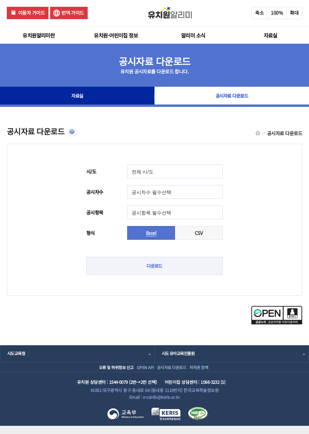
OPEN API (138, 371)
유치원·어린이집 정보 (116, 35)
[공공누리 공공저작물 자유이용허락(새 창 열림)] (276, 322)
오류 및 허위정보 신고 (100, 371)
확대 (294, 12)
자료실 (270, 35)
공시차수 (94, 191)
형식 (90, 232)
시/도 (91, 171)
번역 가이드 (72, 12)
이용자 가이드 (31, 12)
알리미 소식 (193, 35)
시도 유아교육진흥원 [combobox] (180, 354)
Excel (151, 232)
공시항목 (94, 212)
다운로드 (154, 266)
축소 (259, 12)
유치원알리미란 (39, 35)
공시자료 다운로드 (232, 97)
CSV (199, 232)
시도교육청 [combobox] (17, 354)
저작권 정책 (209, 371)
